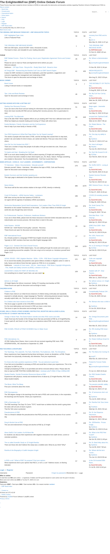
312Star (93, 154)
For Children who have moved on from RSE (19, 301)
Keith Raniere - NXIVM (12, 225)
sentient (52, 484)
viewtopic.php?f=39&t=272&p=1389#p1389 (55, 371)
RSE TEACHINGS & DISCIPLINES (11, 349)
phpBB (10, 496)
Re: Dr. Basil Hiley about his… (99, 442)
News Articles (9, 185)
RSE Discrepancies (11, 392)
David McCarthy (96, 88)
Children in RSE (9, 291)
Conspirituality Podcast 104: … (99, 291)
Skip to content (4, 7)
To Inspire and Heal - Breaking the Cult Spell (19, 152)
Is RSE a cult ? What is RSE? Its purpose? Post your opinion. (25, 460)
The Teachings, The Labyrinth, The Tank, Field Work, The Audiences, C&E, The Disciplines (34, 352)
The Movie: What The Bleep (13, 384)
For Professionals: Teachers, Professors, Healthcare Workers (24, 215)
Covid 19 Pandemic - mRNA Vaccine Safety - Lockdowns (23, 195)
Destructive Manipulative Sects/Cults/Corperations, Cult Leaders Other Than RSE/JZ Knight (35, 205)
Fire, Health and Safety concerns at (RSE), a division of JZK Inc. (26, 267)
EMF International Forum (12, 235)
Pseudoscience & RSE (12, 412)
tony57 (93, 356)
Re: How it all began (96, 144)
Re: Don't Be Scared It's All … (99, 152)
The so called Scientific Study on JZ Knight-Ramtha (21, 442)
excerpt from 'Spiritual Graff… (99, 116)
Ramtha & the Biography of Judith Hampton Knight (21, 450)
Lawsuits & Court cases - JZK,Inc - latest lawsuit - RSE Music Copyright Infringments (41, 265)
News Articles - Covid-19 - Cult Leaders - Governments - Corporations (27, 162)
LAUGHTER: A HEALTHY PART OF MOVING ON (21, 271)
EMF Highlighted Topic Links (14, 35)
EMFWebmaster (96, 50)
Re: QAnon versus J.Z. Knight (99, 281)
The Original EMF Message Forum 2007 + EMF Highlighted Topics (24, 32)
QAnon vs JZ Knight (11, 281)
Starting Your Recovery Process (15, 106)
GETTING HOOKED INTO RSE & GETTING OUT (15, 103)
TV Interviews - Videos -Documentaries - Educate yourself (23, 165)
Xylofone (94, 139)
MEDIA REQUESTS (95, 70)
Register (10, 470)
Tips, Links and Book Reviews (14, 93)
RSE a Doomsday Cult (12, 402)
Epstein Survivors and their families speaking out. (20, 175)
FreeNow (94, 407)
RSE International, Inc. (12, 339)
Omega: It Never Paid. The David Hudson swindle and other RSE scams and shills (32, 317)
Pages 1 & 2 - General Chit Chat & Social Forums (21, 246)
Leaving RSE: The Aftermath (14, 116)
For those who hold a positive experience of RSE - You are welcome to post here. (31, 362)
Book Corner (5, 80)
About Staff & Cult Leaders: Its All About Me (19, 432)
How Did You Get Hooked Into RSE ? (16, 144)
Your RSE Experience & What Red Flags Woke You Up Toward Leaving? (28, 134)
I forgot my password (58, 473)
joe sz (93, 40)
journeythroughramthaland (100, 63)
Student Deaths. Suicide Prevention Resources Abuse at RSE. (25, 374)
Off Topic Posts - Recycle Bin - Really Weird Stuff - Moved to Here (34, 67)
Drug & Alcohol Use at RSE (13, 422)
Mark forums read (5, 29)
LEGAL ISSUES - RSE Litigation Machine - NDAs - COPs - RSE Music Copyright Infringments (35, 258)
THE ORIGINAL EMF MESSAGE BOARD (18, 45)
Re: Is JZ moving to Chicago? (99, 246)
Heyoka (93, 147)
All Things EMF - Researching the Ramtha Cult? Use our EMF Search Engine (30, 70)
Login (2, 470)
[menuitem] (5, 11)
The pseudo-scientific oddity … (99, 384)
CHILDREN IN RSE (6, 288)
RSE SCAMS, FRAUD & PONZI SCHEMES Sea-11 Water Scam (26, 329)
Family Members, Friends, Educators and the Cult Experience (25, 124)
